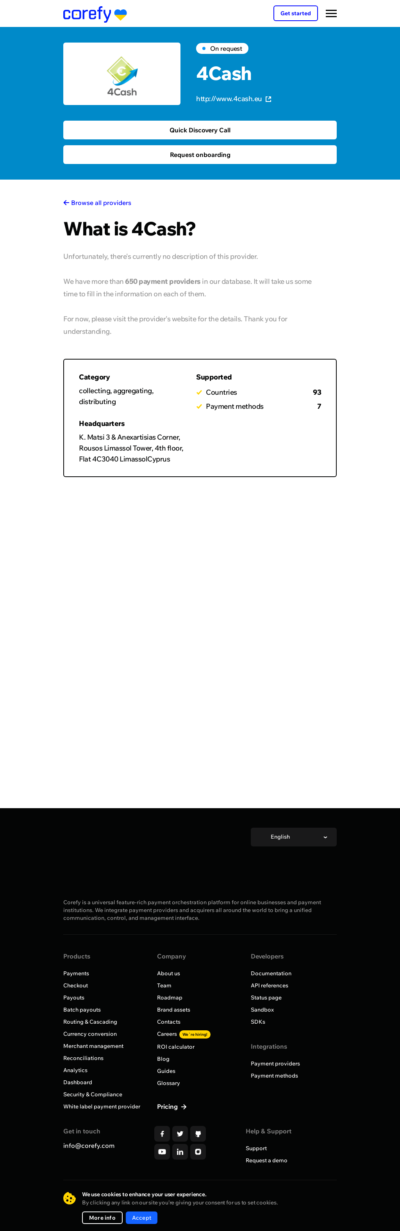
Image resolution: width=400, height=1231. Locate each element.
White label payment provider (101, 1106)
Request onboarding (200, 155)
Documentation (271, 973)
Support (256, 1148)
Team (164, 985)
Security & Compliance (92, 1094)
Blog (163, 1058)
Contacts (168, 1021)
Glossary (168, 1083)
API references (269, 985)
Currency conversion (90, 1033)
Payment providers (275, 1063)
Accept (141, 1217)
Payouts (73, 997)
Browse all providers (101, 203)
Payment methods (274, 1075)
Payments (76, 973)
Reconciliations (83, 1058)
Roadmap (169, 997)
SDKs (258, 1021)
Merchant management (93, 1045)
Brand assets (173, 1009)
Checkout (75, 985)
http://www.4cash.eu (233, 98)
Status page (266, 997)
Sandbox (262, 1009)
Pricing (168, 1106)
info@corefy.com (88, 1145)
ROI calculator (176, 1046)
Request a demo (267, 1160)
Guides (166, 1070)
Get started (295, 13)
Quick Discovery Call (200, 130)
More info (102, 1217)
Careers (184, 1033)
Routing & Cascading (90, 1021)
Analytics (75, 1070)
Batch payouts (82, 1009)
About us (168, 973)
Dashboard (77, 1082)
